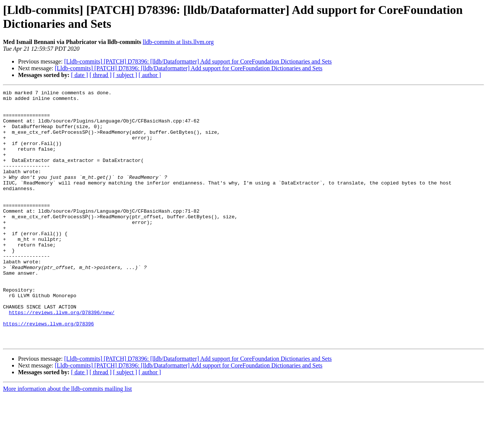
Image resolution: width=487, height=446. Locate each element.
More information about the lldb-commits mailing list (67, 439)
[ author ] (150, 75)
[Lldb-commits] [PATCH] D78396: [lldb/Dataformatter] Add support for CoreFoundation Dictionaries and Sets (198, 61)
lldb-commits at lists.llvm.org (178, 42)
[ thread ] (100, 75)
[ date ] (79, 75)
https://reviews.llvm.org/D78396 (48, 370)
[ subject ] (125, 75)
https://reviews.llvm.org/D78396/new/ (62, 357)
